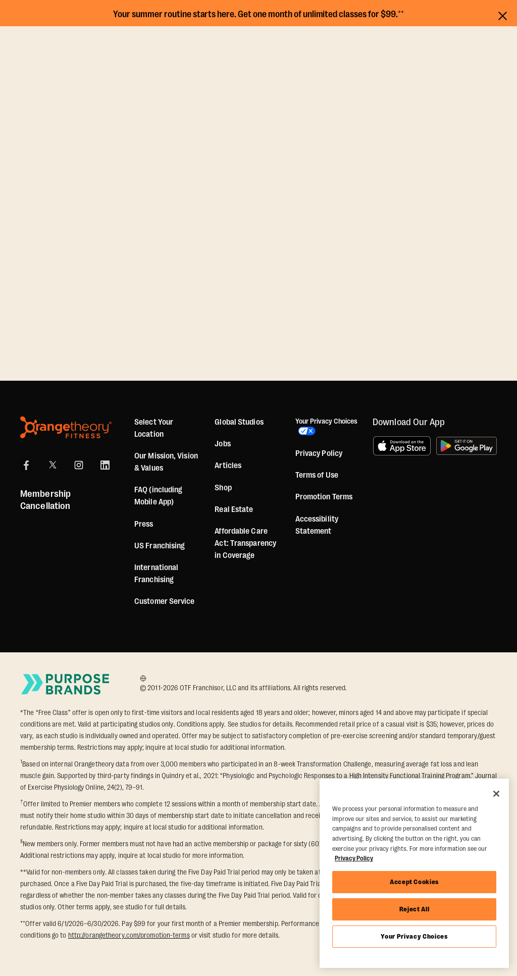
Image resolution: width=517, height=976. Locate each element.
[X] (52, 465)
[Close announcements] (502, 14)
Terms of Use (316, 477)
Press (143, 524)
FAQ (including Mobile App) (158, 495)
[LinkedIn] (105, 465)
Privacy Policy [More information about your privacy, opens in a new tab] (354, 858)
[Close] (496, 794)
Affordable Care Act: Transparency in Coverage (245, 543)
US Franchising (159, 545)
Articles (228, 465)
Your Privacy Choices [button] (316, 428)
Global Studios (239, 422)
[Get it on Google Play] (466, 445)
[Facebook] (26, 465)
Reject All (414, 909)
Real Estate (234, 509)
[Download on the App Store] (402, 445)
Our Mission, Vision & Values (166, 462)
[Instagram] (79, 465)
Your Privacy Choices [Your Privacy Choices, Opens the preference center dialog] (414, 936)
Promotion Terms (324, 499)
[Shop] (223, 488)
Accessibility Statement (316, 527)
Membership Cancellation (45, 499)
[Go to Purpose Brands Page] (65, 684)
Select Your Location (153, 428)
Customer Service (164, 601)
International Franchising (156, 573)
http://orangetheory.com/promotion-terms (129, 935)
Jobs (222, 443)
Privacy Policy (318, 455)
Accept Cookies (414, 882)
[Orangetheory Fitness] (66, 427)
